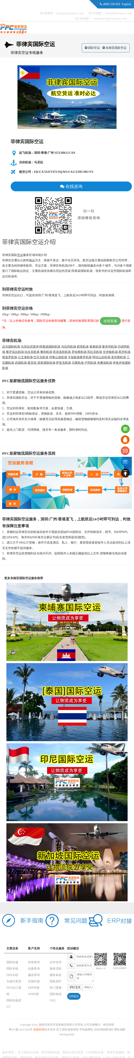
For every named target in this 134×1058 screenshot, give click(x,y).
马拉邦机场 (68, 346)
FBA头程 (12, 975)
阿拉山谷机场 (101, 357)
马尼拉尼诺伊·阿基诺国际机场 (41, 346)
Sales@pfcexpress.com (70, 13)
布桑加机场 (104, 362)
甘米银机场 (110, 352)
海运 (32, 260)
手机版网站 (86, 1029)
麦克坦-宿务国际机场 (41, 362)
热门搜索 (56, 987)
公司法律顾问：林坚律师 (99, 1024)
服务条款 (56, 975)
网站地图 (119, 1029)
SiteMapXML (67, 1034)
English (126, 4)
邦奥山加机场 (58, 357)
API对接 (33, 994)
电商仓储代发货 (72, 1052)
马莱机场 (78, 362)
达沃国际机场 (11, 346)
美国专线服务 (115, 1052)
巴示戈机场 (40, 357)
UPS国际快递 (95, 1052)
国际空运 (94, 47)
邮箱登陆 (73, 1029)
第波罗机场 (9, 357)
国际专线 (12, 968)
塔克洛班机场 (62, 352)
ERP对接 (33, 987)
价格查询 (34, 962)
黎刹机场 (46, 352)
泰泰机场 (95, 346)
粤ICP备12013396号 (20, 1029)
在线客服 (110, 321)
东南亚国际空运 (116, 47)
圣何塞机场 (118, 357)
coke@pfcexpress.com (118, 13)
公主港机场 (25, 357)
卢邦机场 (90, 362)
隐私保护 (56, 981)
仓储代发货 (13, 981)
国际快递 (12, 962)
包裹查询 (34, 968)
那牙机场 (124, 352)
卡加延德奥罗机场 (80, 357)
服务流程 (56, 968)
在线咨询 (71, 186)
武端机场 (21, 362)
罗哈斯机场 (79, 352)
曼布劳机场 (109, 346)
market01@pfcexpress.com (110, 18)
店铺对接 (34, 981)
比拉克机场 (31, 352)
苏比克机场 (94, 352)
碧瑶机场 (83, 346)
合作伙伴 (56, 962)
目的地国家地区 (104, 1029)
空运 (20, 255)
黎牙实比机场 (15, 352)
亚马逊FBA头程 (28, 1052)
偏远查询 (34, 975)
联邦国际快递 (50, 1052)
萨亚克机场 (63, 362)
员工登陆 (61, 1029)
